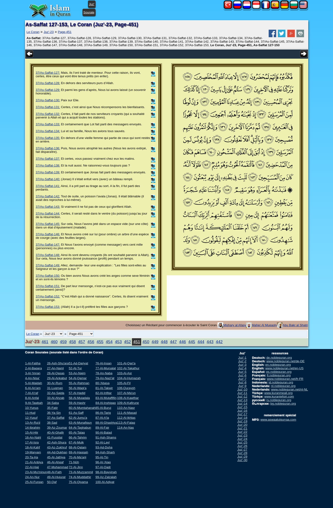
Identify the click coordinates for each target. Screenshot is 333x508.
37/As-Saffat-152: (48, 296)
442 (219, 341)
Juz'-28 (242, 453)
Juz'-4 (242, 368)
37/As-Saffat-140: (48, 179)
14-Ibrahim (32, 427)
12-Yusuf (31, 417)
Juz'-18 (242, 417)
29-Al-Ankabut (57, 378)
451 (136, 341)
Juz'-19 (242, 421)
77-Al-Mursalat (105, 368)
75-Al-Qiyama (78, 482)
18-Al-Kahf (32, 447)
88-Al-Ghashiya (106, 422)
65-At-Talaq (77, 432)
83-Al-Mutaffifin (105, 398)
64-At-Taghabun (80, 427)
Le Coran (33, 32)
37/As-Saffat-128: (48, 83)
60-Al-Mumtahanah (82, 408)
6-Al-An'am (33, 388)
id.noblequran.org (281, 382)
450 (145, 341)
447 (173, 341)
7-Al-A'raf (31, 393)
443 (210, 341)
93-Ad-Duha (103, 447)
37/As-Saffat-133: (48, 124)
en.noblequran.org (278, 364)
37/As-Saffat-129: (48, 90)
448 (164, 341)
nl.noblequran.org (283, 386)
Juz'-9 (242, 386)
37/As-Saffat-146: (48, 234)
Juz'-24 (242, 439)
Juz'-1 (242, 357)
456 (90, 341)
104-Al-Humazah (129, 378)
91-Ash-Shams (105, 437)
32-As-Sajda (55, 393)
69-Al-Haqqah (78, 452)
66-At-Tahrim (78, 437)
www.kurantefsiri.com (279, 396)
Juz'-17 (242, 414)
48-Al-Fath (54, 472)
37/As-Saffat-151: (48, 286)
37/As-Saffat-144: (48, 213)
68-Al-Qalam (77, 447)
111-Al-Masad (127, 413)
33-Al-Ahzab (55, 398)
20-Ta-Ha (31, 457)
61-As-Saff (76, 413)
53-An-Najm (77, 373)
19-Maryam (33, 452)
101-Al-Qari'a (126, 363)
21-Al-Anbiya (34, 462)
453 (118, 341)
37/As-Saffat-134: (48, 131)
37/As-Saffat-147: (48, 244)
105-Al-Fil (124, 383)
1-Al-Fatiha (33, 363)
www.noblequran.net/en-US (284, 368)
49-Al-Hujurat (56, 477)
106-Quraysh (126, 388)
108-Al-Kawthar (128, 398)
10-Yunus (31, 408)
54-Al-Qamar (78, 378)
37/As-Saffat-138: (48, 165)
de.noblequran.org (279, 357)
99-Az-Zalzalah (106, 477)
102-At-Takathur (128, 368)
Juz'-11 (242, 393)
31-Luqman (55, 388)
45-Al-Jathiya (56, 457)
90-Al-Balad (103, 432)
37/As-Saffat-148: (48, 255)
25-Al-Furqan (34, 482)
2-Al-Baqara (33, 368)
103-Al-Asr (124, 373)
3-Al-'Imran (33, 373)
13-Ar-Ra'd (32, 422)
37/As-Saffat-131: (48, 107)
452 (127, 341)
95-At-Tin (101, 457)
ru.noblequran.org (279, 400)
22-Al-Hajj (32, 467)
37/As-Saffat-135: (48, 138)
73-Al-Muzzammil (81, 472)
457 (81, 341)
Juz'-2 (242, 361)
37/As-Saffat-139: (48, 172)
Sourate (89, 12)
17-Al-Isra (32, 442)
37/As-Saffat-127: (48, 72)
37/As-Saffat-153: (48, 307)
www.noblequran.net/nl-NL (289, 389)
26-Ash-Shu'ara (58, 363)
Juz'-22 (242, 432)
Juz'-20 (242, 425)
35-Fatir (52, 408)
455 (100, 341)
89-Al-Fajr (102, 427)
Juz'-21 (242, 428)
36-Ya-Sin (54, 413)
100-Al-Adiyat (104, 482)
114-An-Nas (125, 427)
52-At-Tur (75, 368)
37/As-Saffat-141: (48, 186)
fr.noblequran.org (279, 375)
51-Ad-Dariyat (78, 363)
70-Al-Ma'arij (77, 457)
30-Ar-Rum (54, 383)
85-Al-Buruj (103, 408)
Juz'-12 (242, 396)
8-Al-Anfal (32, 398)
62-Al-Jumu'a (78, 417)
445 (191, 341)
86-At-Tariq (103, 413)
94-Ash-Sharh (105, 452)
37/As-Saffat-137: (48, 158)
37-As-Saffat (55, 417)
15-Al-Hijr (31, 432)
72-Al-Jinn (76, 467)
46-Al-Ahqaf (55, 462)
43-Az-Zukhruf (57, 447)
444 (200, 341)
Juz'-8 (242, 382)
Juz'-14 (242, 403)
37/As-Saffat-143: (48, 206)
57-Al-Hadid (77, 393)
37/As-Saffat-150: (48, 275)
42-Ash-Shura (56, 442)
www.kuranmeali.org (278, 393)
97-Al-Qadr (103, 467)
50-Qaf (52, 482)
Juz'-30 (242, 460)
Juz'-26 (242, 446)
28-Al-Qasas (55, 373)
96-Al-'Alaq (103, 462)
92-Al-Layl (102, 442)
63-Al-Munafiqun (80, 422)
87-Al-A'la (102, 417)
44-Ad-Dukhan (57, 452)
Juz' (91, 4)
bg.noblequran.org (283, 403)
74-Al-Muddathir (80, 477)
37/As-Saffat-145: (48, 224)
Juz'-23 (49, 32)
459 (63, 341)
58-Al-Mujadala (79, 398)
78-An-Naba (103, 373)
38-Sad (52, 422)
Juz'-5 (242, 372)
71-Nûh (74, 462)
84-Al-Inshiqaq (105, 403)
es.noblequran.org (278, 372)
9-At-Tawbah (34, 403)
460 (54, 341)
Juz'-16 (242, 410)
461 (44, 341)
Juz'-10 (242, 389)
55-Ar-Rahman (79, 383)
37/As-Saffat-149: (48, 265)
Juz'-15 (242, 407)
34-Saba (53, 403)
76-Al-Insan (103, 363)
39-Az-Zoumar (57, 427)
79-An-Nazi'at (104, 378)
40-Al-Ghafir (55, 432)
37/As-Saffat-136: (48, 148)
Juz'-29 (242, 456)
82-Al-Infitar (103, 393)
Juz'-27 (242, 449)
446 (182, 341)
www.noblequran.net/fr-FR (285, 379)
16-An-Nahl (33, 437)
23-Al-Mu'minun (36, 472)
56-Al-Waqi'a (77, 388)
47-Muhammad (57, 467)
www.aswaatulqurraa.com (278, 419)
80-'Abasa (102, 383)
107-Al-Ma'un (126, 393)
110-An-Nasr (126, 408)
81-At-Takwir (104, 388)
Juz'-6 (242, 375)
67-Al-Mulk (76, 442)
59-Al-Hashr (77, 403)
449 (155, 341)
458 (72, 341)
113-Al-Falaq (126, 422)
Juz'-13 (242, 400)
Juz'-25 (242, 442)
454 (109, 341)
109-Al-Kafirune (128, 403)
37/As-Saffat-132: (48, 114)
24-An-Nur (32, 477)
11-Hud (30, 413)
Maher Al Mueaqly (264, 325)
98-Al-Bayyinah (106, 472)
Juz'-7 (242, 379)
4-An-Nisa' (32, 378)
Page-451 (65, 32)
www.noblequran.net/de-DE (285, 361)
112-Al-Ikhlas (126, 417)
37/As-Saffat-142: (48, 196)
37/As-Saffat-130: (48, 100)
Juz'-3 (242, 364)
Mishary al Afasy (234, 325)
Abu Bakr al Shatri (295, 325)
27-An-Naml (55, 368)
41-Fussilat (54, 437)
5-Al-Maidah (33, 383)
